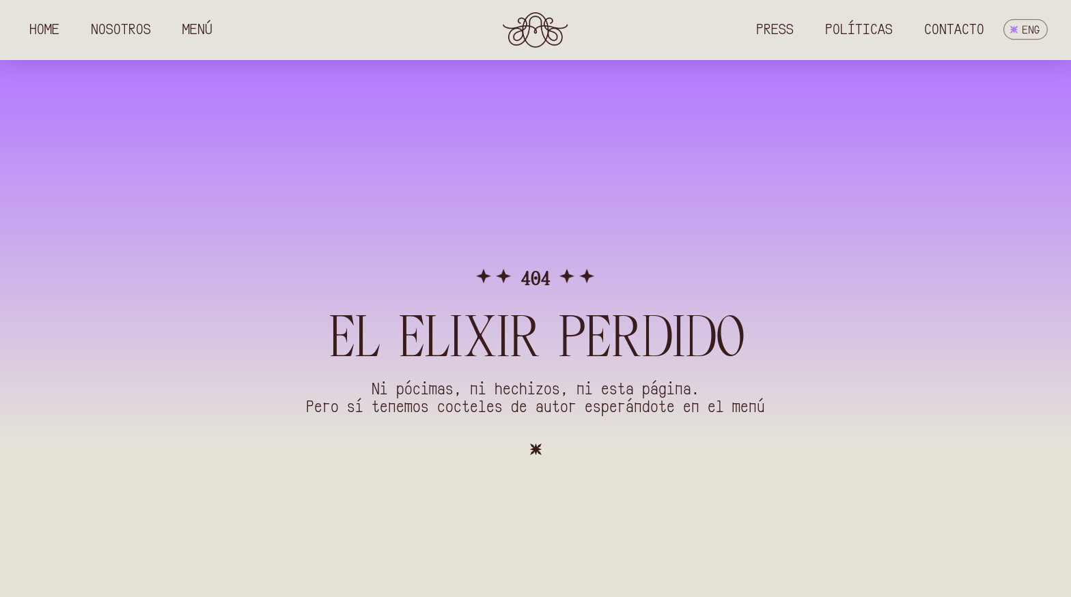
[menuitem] (1026, 30)
